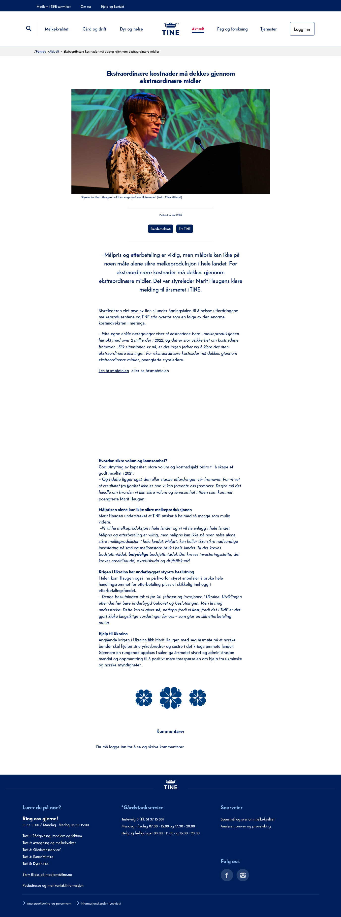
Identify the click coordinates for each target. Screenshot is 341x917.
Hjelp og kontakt (112, 6)
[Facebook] (225, 876)
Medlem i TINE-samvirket (54, 6)
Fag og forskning (232, 28)
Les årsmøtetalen (114, 370)
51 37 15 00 (31, 824)
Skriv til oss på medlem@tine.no (47, 874)
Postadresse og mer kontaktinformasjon (53, 885)
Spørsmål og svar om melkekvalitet (248, 818)
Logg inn (302, 29)
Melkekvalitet (56, 28)
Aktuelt (198, 28)
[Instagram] (241, 876)
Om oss (86, 6)
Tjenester (268, 28)
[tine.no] (170, 784)
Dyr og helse (131, 28)
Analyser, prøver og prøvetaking (246, 825)
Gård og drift (94, 28)
